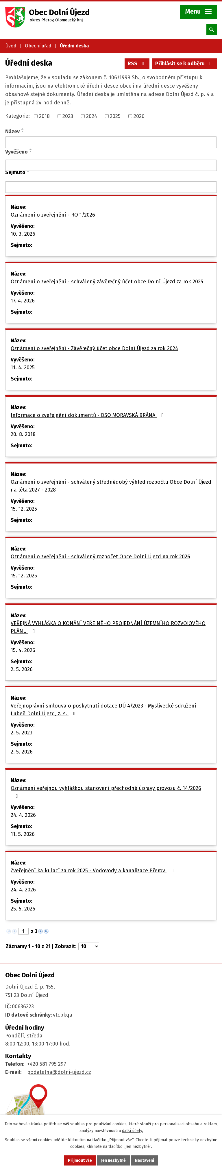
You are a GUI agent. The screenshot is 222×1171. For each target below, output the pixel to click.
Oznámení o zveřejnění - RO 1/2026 (53, 215)
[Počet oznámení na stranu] (88, 946)
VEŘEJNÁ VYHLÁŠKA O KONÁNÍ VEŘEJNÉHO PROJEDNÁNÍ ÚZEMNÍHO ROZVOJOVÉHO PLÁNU (108, 627)
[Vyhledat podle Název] (111, 142)
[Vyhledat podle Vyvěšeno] (111, 165)
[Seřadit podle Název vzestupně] (23, 129)
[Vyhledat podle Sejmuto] (111, 187)
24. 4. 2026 (23, 815)
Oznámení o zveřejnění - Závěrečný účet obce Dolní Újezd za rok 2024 (94, 348)
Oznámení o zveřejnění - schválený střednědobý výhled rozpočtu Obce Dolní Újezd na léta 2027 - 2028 (111, 486)
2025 (115, 116)
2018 (44, 116)
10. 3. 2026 (23, 234)
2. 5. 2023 (21, 732)
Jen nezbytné (113, 1160)
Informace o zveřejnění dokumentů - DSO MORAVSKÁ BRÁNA (88, 415)
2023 (67, 116)
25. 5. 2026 (23, 909)
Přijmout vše (80, 1160)
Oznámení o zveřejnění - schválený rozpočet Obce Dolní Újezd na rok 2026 (100, 556)
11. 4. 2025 (23, 367)
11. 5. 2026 (23, 834)
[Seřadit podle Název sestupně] (23, 131)
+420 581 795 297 (46, 1064)
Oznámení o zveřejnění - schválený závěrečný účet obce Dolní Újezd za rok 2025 (107, 281)
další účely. (132, 1130)
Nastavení (144, 1160)
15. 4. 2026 (23, 650)
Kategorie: (17, 116)
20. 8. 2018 (23, 434)
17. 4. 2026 (23, 301)
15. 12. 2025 (24, 509)
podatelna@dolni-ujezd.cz (59, 1072)
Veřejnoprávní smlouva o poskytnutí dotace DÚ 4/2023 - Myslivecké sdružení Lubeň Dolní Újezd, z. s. (103, 710)
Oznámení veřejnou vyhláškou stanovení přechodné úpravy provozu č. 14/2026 (106, 792)
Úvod (10, 46)
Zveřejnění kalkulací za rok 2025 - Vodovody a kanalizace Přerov (93, 870)
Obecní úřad (38, 46)
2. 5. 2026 (22, 669)
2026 (139, 116)
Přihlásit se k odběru (184, 63)
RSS (137, 63)
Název (12, 131)
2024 (91, 116)
